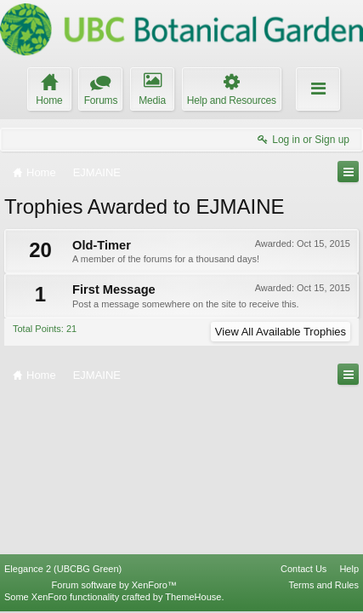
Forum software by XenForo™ (114, 585)
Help (349, 569)
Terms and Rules (323, 585)
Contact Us (303, 569)
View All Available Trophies (280, 331)
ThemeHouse (193, 597)
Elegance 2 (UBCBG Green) (63, 569)
